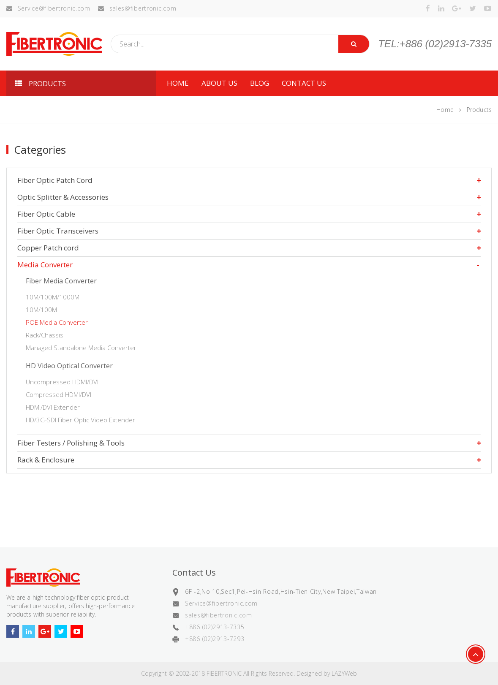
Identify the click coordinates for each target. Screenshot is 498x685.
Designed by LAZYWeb (327, 673)
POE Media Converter (57, 322)
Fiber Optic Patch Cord (55, 180)
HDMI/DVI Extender (53, 407)
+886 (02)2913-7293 (215, 639)
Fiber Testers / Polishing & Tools (71, 443)
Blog (259, 83)
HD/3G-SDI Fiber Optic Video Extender (80, 420)
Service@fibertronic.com (48, 8)
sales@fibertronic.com (137, 8)
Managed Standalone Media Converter (81, 347)
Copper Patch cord (48, 248)
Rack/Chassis (44, 335)
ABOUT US (219, 83)
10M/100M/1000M (52, 297)
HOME (178, 83)
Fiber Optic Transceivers (57, 231)
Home (445, 110)
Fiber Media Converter (61, 280)
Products (479, 110)
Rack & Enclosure (45, 460)
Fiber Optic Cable (46, 214)
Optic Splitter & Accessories (63, 197)
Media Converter (45, 264)
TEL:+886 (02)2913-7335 (435, 44)
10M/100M (41, 309)
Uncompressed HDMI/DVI (62, 382)
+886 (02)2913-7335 (215, 627)
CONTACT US (304, 83)
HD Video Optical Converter (69, 365)
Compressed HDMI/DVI (58, 394)
